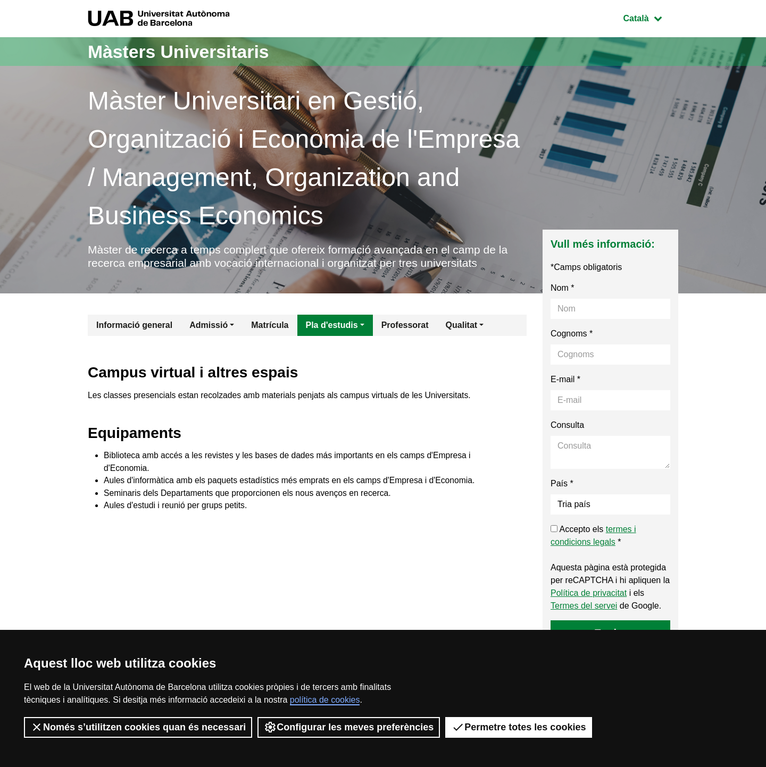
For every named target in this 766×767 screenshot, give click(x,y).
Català (650, 17)
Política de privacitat (589, 594)
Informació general (134, 326)
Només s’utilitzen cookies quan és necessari (138, 727)
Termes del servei (584, 607)
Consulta (567, 426)
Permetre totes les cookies (519, 727)
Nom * (562, 289)
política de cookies (325, 699)
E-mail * (565, 380)
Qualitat (462, 326)
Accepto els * (593, 537)
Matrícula (269, 326)
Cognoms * (572, 335)
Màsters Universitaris (184, 51)
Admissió (208, 326)
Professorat (405, 326)
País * (562, 485)
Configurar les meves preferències (349, 727)
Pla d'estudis (332, 326)
